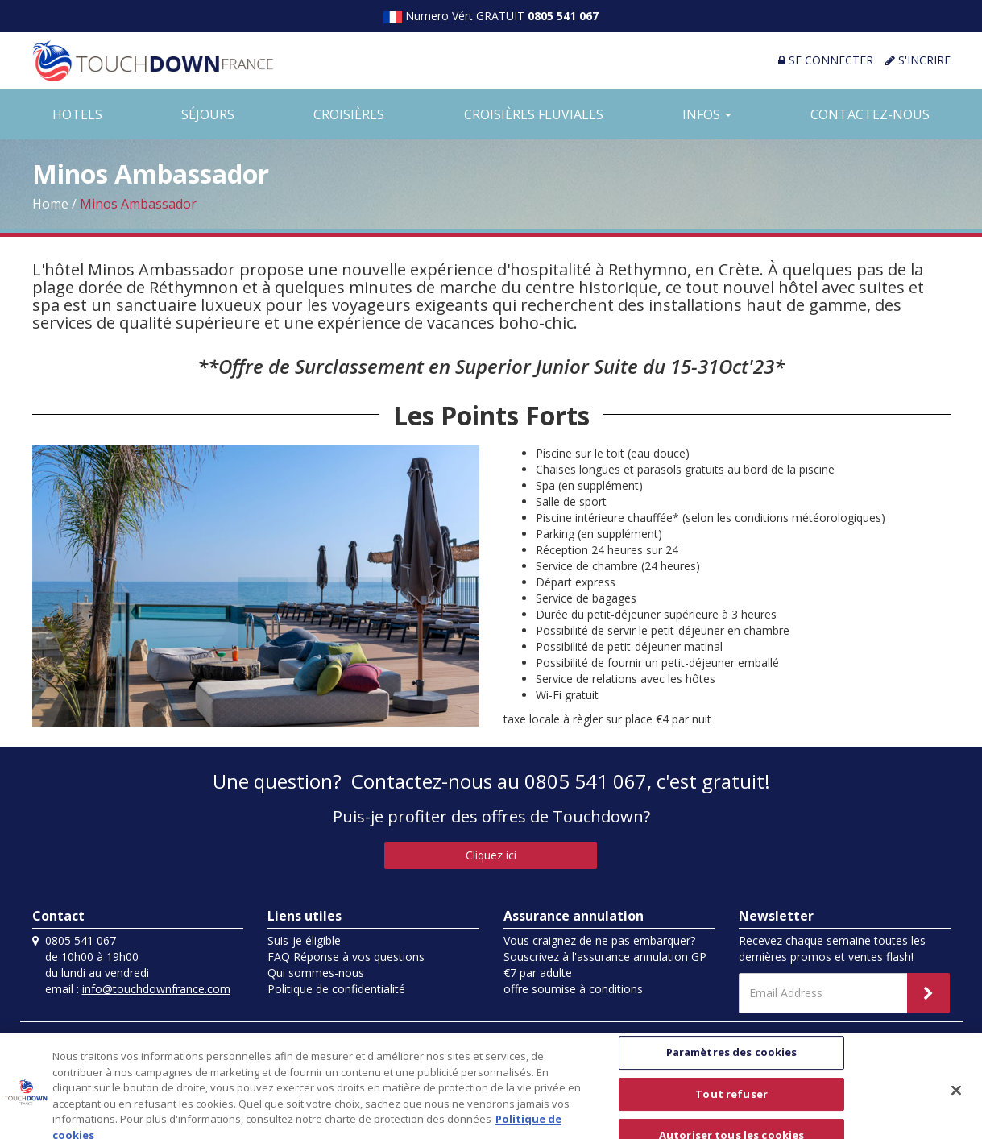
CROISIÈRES (348, 114)
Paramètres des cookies (732, 1065)
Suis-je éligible (304, 940)
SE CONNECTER (825, 60)
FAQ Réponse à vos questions (346, 956)
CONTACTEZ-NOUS (870, 114)
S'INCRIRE (918, 60)
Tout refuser (731, 1106)
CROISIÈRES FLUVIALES (533, 114)
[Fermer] (956, 1102)
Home (50, 204)
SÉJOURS (207, 114)
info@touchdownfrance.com (156, 988)
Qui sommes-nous (315, 972)
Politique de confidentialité (336, 988)
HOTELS (77, 114)
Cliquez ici (491, 855)
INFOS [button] (706, 114)
